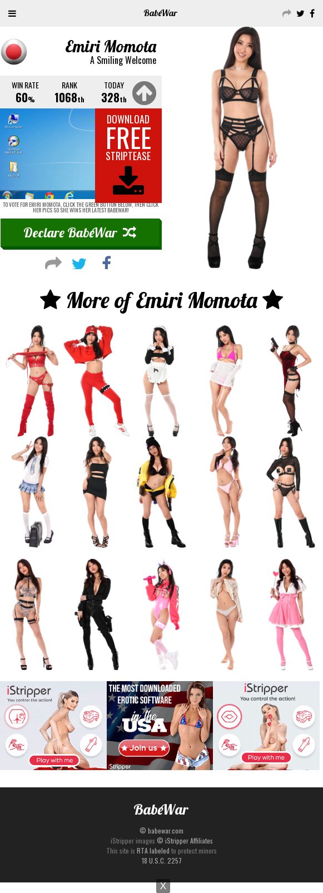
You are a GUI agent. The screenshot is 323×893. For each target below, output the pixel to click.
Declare (79, 232)
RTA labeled (153, 850)
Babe (160, 12)
